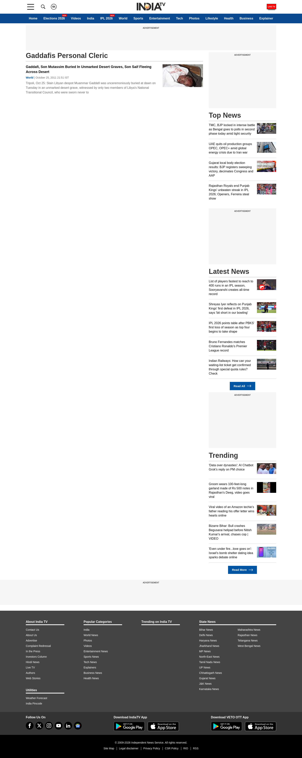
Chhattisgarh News (210, 672)
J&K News (205, 683)
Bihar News (206, 629)
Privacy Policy (151, 748)
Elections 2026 (54, 18)
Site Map (108, 748)
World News (91, 635)
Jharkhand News (209, 645)
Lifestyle (212, 18)
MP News (205, 651)
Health (228, 18)
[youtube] (58, 725)
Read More (242, 570)
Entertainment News (96, 651)
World (123, 18)
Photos (194, 18)
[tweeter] (39, 725)
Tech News (90, 662)
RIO (185, 748)
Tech (179, 18)
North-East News (209, 656)
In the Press (33, 651)
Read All (242, 386)
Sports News (91, 656)
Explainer (266, 18)
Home (33, 18)
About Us (31, 635)
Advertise (31, 640)
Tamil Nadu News (209, 662)
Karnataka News (209, 689)
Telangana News (248, 640)
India (90, 18)
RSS (196, 748)
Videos (76, 18)
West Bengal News (249, 645)
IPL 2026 (106, 18)
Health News (91, 678)
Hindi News (32, 662)
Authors (30, 672)
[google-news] (78, 725)
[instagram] (49, 725)
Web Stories (33, 678)
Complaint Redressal (38, 645)
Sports (138, 18)
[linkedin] (68, 725)
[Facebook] (30, 725)
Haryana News (208, 640)
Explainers (90, 667)
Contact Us (32, 629)
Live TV (30, 667)
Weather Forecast (36, 698)
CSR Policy (172, 748)
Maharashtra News (249, 629)
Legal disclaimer (128, 748)
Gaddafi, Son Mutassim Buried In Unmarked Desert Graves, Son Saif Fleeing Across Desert (88, 69)
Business (246, 18)
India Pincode (34, 703)
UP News (204, 667)
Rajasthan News (247, 635)
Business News (93, 672)
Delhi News (206, 635)
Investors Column (36, 656)
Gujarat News (207, 678)
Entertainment (159, 18)
